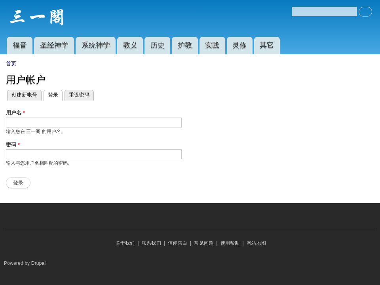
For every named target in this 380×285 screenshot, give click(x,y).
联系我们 (151, 243)
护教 (185, 45)
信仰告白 (177, 243)
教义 (130, 45)
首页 (11, 63)
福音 (20, 45)
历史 (157, 45)
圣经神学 (54, 45)
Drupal (38, 263)
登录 (55, 95)
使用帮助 (230, 243)
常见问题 (203, 243)
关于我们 (125, 243)
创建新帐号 (24, 95)
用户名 (15, 113)
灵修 (239, 45)
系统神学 (96, 45)
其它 (267, 45)
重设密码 (79, 95)
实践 (212, 45)
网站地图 (256, 243)
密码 (13, 145)
